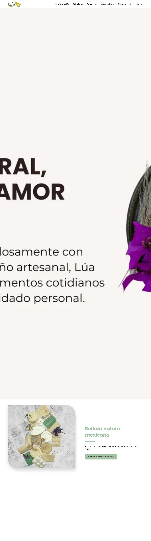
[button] (130, 4)
